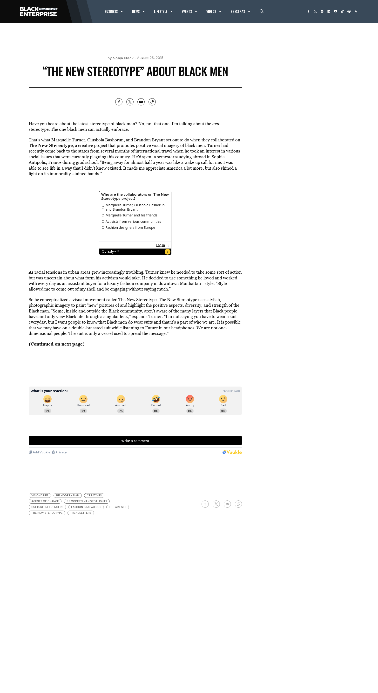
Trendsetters (80, 512)
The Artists (117, 507)
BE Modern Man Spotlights (87, 501)
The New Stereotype (46, 512)
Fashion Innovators (86, 507)
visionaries (39, 495)
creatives (94, 495)
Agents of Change (45, 501)
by (121, 58)
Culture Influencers (47, 507)
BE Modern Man (67, 495)
